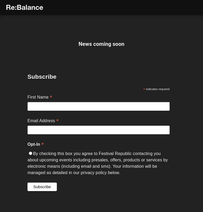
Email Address (43, 134)
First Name (39, 110)
